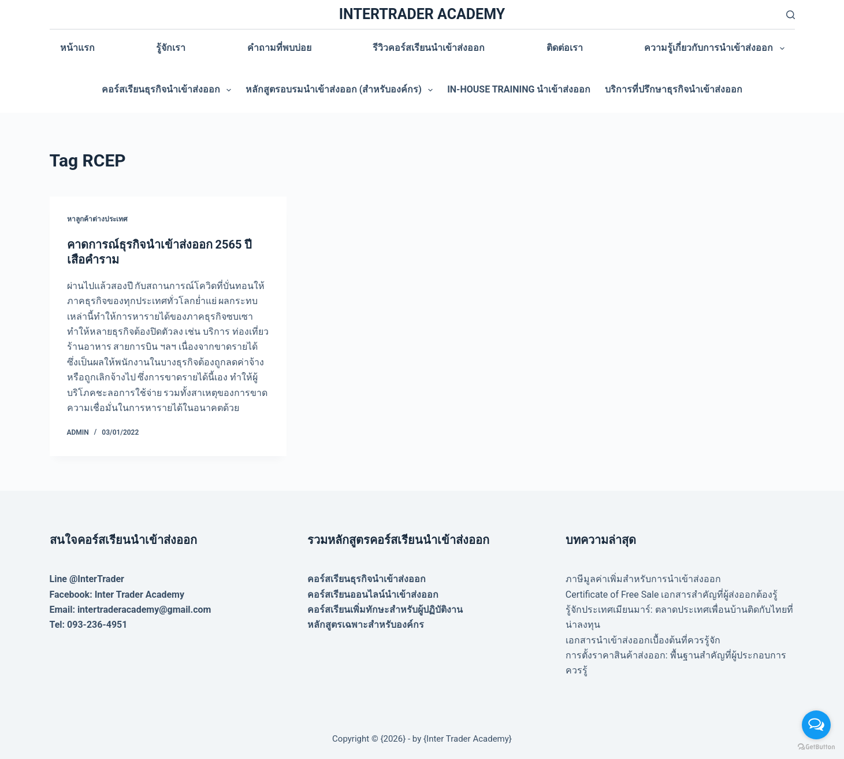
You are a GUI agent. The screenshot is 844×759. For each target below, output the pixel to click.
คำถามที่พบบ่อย (279, 47)
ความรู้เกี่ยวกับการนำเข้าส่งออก (716, 48)
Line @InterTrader (87, 578)
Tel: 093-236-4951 (89, 624)
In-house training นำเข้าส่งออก (518, 89)
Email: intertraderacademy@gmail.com (130, 609)
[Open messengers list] (816, 724)
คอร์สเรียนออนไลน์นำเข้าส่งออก (372, 594)
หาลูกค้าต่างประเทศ (97, 219)
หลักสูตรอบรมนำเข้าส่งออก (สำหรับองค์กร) (341, 90)
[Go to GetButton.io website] (816, 747)
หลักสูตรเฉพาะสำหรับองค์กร (365, 624)
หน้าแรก (77, 47)
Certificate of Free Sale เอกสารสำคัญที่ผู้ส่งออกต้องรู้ (672, 594)
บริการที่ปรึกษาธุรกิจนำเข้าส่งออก (673, 89)
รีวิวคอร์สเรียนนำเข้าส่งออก (429, 47)
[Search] (790, 14)
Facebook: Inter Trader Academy (117, 594)
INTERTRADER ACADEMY (422, 14)
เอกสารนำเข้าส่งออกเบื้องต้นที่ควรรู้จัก (643, 640)
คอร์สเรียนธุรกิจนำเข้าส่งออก (169, 90)
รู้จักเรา (170, 47)
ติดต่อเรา (564, 47)
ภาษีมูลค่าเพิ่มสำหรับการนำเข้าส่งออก (643, 578)
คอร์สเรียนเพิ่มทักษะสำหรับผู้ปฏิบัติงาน (385, 609)
